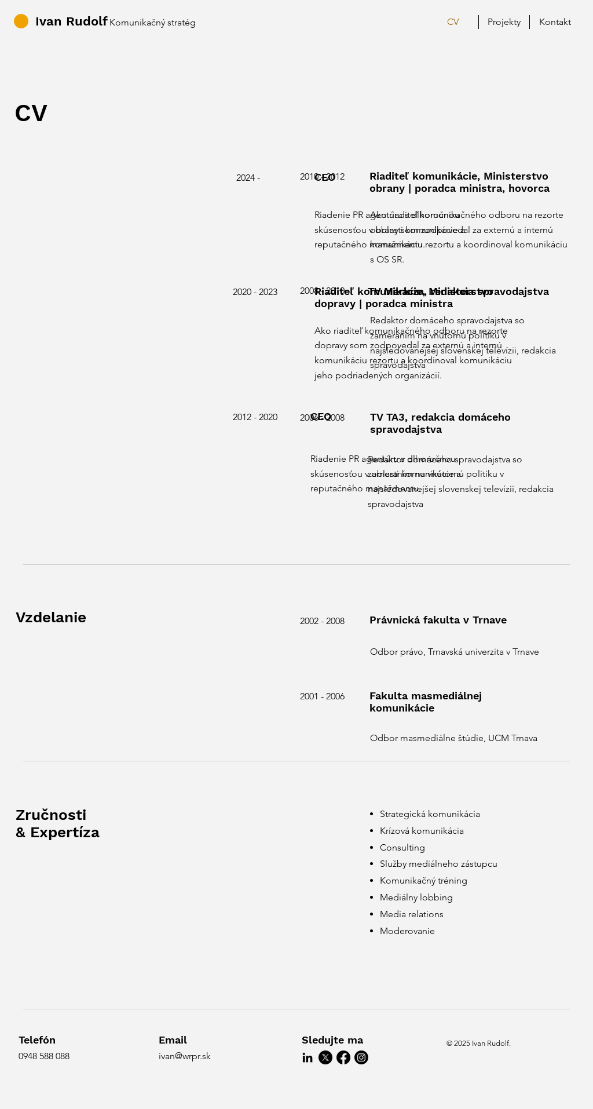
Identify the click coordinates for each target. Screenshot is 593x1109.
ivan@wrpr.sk (185, 1055)
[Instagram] (361, 1057)
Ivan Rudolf (71, 21)
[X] (325, 1057)
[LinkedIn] (307, 1057)
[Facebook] (343, 1057)
